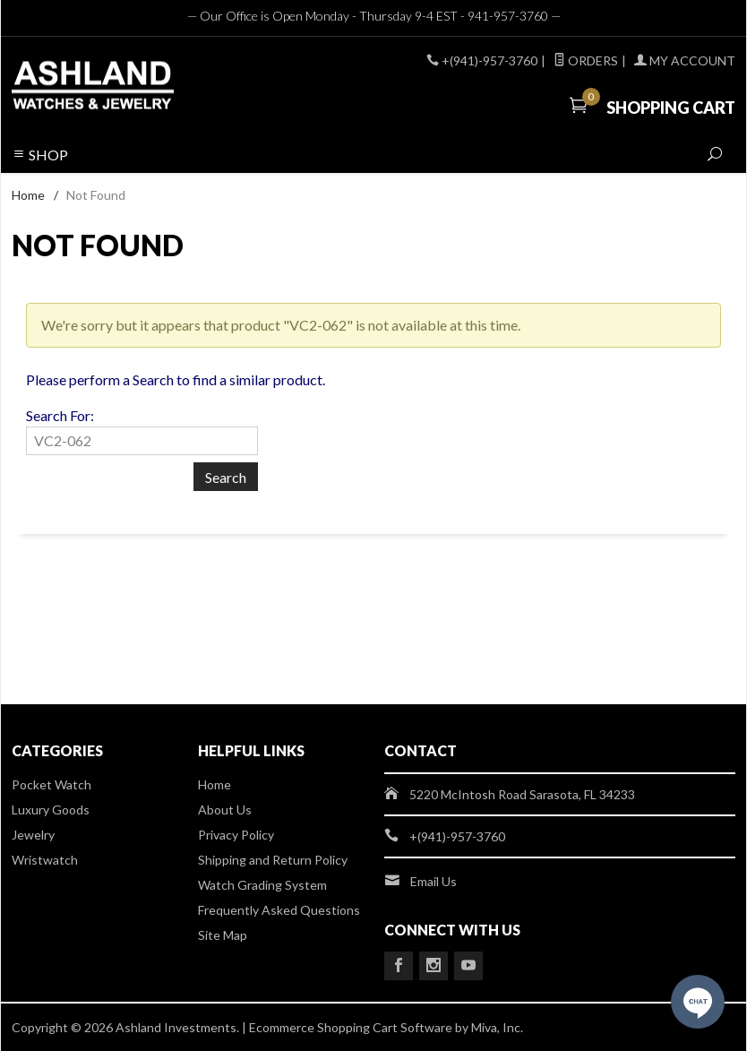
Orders (586, 60)
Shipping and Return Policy (273, 859)
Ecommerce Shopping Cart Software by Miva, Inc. (386, 1027)
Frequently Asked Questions (279, 909)
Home (28, 194)
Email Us (433, 881)
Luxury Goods (51, 809)
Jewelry (33, 834)
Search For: (60, 415)
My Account (684, 60)
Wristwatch (45, 859)
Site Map (222, 935)
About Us (225, 809)
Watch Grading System (262, 884)
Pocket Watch (51, 784)
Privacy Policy (236, 834)
